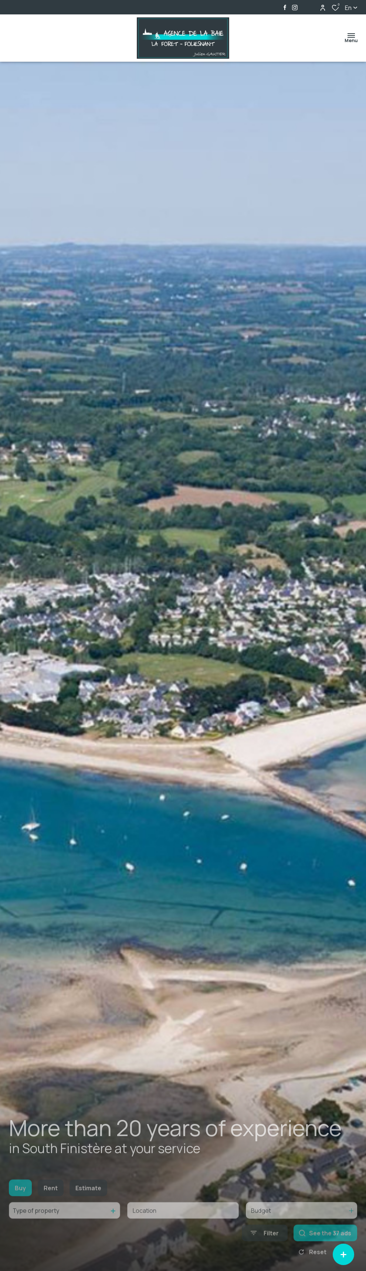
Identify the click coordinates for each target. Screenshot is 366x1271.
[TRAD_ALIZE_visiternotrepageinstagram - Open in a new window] (295, 7)
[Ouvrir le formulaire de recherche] (265, 1248)
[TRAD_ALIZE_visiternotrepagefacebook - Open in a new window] (285, 7)
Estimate (88, 1204)
